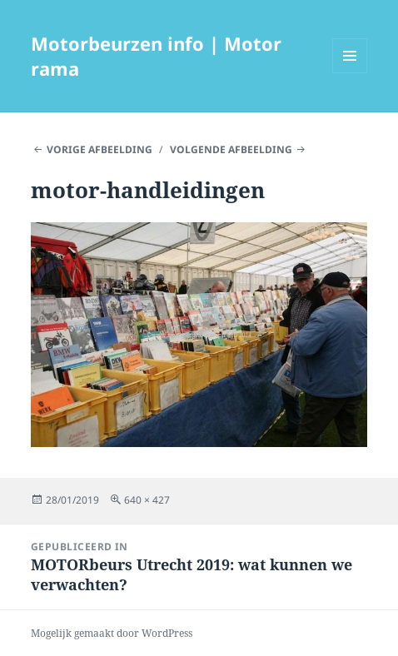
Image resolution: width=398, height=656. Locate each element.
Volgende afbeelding (231, 149)
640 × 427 (147, 500)
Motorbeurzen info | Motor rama (156, 56)
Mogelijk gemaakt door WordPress (111, 633)
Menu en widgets (350, 72)
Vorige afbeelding (99, 149)
